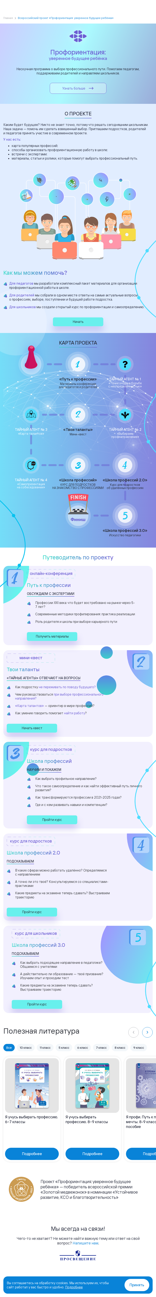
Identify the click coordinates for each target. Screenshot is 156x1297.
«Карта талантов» (29, 706)
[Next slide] (147, 1032)
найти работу (74, 713)
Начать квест (32, 728)
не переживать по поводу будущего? (67, 687)
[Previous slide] (133, 1032)
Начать (78, 322)
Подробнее (74, 1287)
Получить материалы (52, 636)
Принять (137, 1284)
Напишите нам (85, 1243)
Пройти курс (52, 820)
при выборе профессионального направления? (59, 696)
